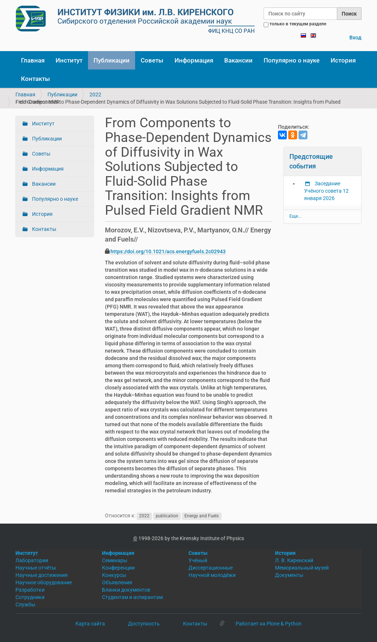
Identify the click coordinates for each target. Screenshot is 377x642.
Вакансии (238, 60)
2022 (95, 94)
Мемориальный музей (302, 568)
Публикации (112, 60)
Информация (194, 60)
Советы (152, 60)
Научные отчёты (35, 568)
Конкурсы (114, 575)
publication (167, 515)
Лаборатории (31, 560)
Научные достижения (41, 575)
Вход (355, 37)
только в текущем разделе (297, 23)
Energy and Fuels (201, 515)
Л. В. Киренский (294, 560)
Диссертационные (210, 568)
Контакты (35, 78)
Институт (69, 60)
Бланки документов (126, 590)
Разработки (30, 590)
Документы (289, 575)
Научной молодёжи (212, 575)
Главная (33, 60)
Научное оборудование (43, 582)
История (343, 60)
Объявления (117, 582)
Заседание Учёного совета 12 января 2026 (326, 191)
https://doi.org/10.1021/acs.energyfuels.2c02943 (168, 251)
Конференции (118, 568)
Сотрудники (30, 597)
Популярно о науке (292, 60)
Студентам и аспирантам (132, 597)
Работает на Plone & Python (269, 624)
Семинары (114, 560)
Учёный (197, 560)
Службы (25, 604)
